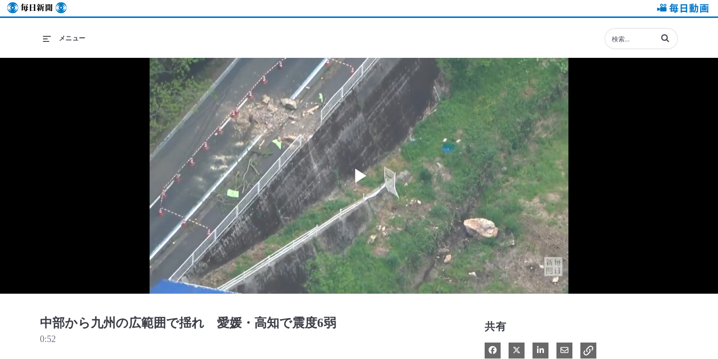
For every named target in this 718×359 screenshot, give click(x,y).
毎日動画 (681, 8)
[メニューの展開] (64, 38)
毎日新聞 (37, 8)
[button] (665, 38)
